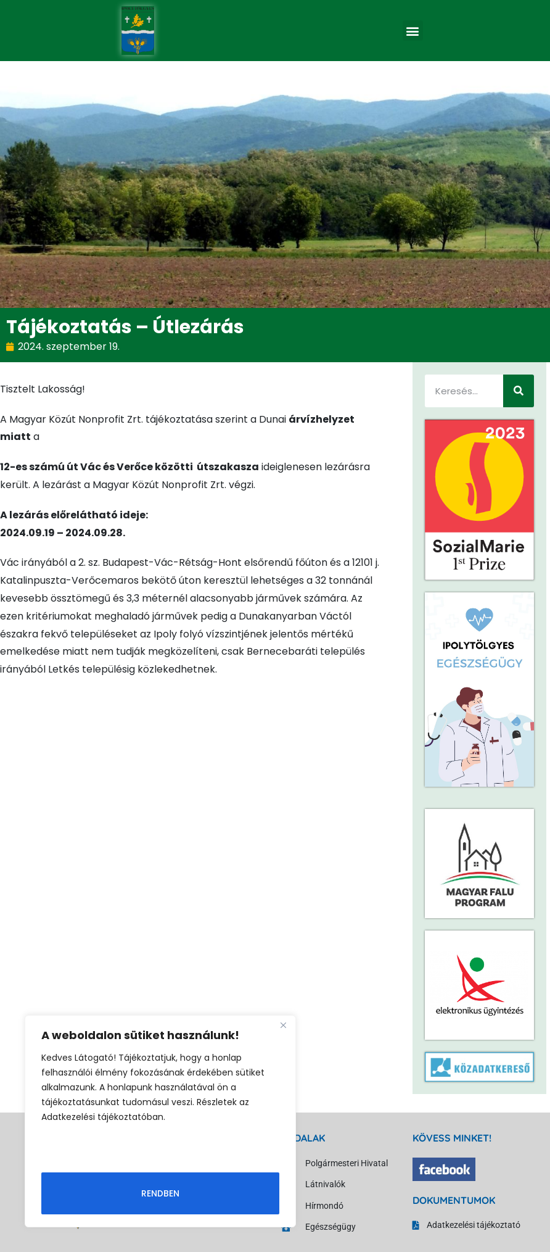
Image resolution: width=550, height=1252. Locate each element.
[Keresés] (518, 391)
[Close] (283, 1025)
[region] (160, 1121)
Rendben (160, 1193)
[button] (413, 30)
